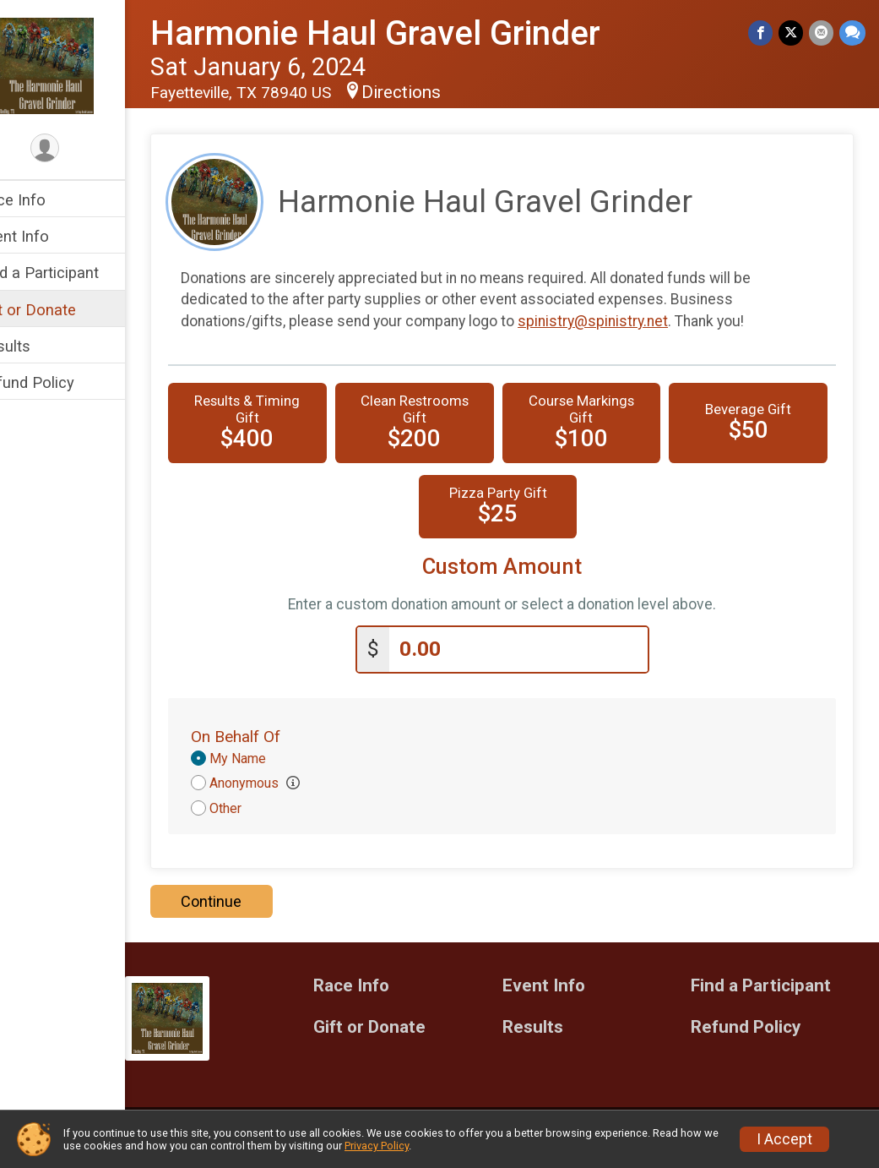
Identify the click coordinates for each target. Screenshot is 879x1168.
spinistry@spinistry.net (628, 321)
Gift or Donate (62, 310)
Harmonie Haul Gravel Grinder (411, 33)
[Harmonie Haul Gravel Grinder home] (80, 65)
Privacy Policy (377, 1145)
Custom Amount (520, 566)
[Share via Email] (822, 33)
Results (40, 346)
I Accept (784, 1139)
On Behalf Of (271, 735)
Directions (436, 92)
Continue (246, 900)
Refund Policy (62, 382)
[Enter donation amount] (536, 647)
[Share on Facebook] (763, 33)
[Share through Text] (852, 33)
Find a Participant (74, 272)
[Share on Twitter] (792, 33)
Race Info (47, 200)
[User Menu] (80, 149)
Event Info (49, 236)
